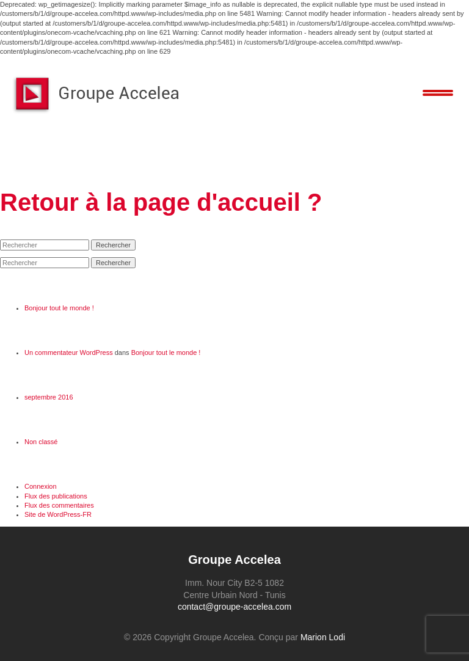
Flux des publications (55, 496)
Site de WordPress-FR (58, 514)
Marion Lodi (322, 637)
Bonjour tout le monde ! (59, 308)
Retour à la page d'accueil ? (161, 202)
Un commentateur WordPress (68, 352)
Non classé (40, 441)
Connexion (40, 486)
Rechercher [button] (113, 245)
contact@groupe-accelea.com (234, 607)
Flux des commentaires (59, 505)
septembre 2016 (48, 397)
